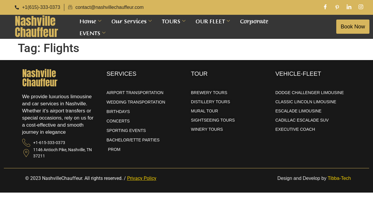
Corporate (254, 20)
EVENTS (92, 32)
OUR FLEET (213, 20)
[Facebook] (325, 7)
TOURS (173, 20)
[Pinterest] (337, 7)
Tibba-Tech (339, 178)
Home (90, 20)
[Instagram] (360, 7)
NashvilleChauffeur (36, 26)
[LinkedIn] (349, 7)
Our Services (131, 20)
